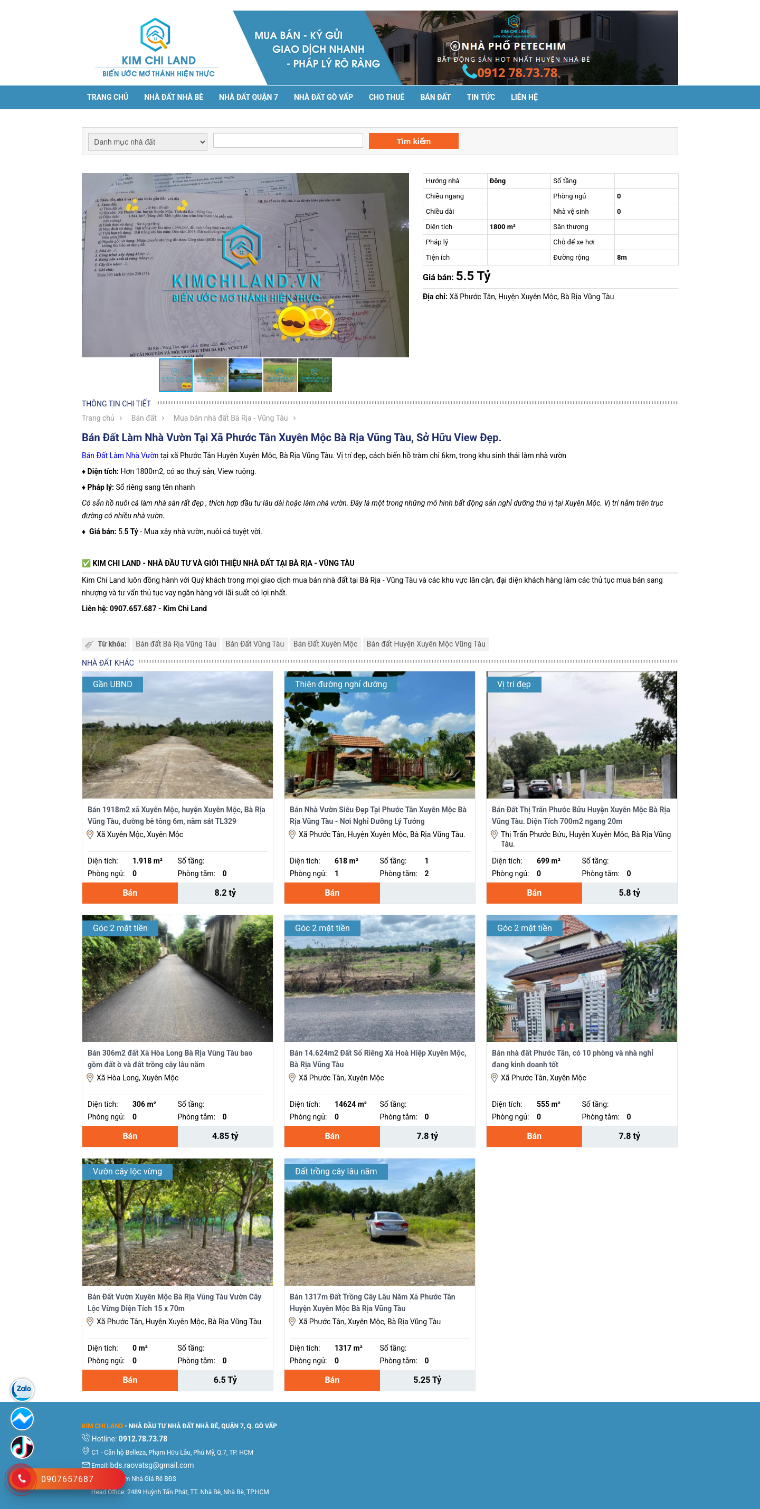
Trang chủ (107, 97)
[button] (399, 182)
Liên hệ (524, 97)
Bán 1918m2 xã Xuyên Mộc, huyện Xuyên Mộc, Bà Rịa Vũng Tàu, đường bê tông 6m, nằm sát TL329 (176, 815)
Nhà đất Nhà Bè (173, 97)
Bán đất (435, 97)
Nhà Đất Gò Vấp (323, 97)
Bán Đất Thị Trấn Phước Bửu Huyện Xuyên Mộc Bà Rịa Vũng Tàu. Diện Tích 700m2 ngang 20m (581, 815)
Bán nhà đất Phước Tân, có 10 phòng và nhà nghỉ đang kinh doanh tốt (572, 1059)
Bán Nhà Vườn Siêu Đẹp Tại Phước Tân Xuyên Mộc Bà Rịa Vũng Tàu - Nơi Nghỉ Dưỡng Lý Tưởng (378, 815)
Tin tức (481, 97)
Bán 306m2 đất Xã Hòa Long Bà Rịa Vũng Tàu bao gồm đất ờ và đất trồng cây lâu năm (170, 1059)
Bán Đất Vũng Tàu (254, 644)
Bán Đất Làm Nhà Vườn (120, 455)
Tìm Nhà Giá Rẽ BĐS (147, 1479)
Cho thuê (386, 97)
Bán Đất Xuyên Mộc (325, 644)
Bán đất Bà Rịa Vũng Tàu (176, 644)
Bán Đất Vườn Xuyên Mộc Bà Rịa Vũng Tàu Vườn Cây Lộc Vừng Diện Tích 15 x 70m (174, 1303)
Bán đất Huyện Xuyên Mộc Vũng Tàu (426, 644)
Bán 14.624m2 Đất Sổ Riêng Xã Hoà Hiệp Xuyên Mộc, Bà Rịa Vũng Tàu (378, 1059)
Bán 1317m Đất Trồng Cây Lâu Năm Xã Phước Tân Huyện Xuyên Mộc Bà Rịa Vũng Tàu (372, 1303)
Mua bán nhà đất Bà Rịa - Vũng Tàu (231, 418)
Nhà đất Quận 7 (248, 97)
